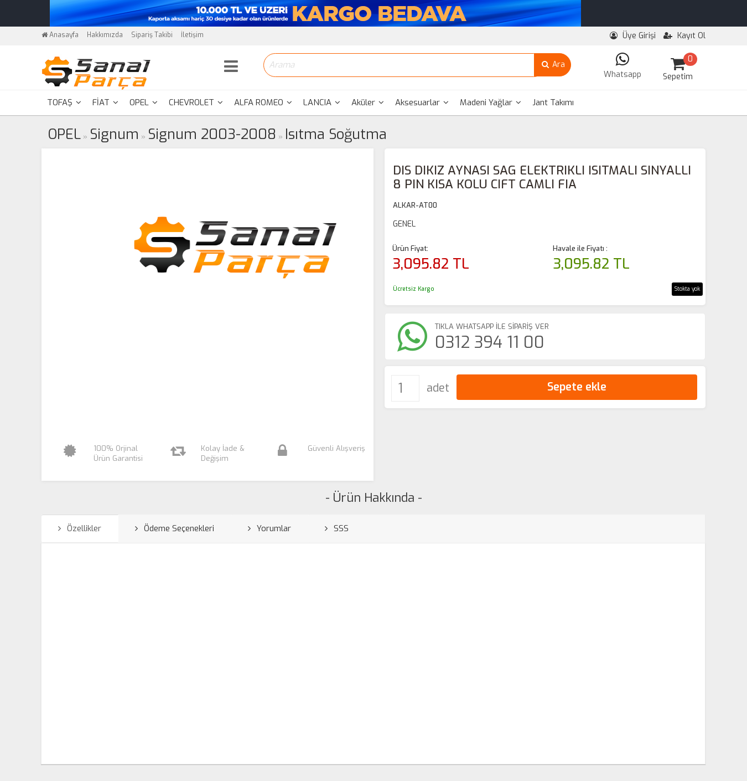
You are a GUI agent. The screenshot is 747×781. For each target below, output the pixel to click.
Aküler (367, 102)
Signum (114, 134)
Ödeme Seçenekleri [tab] (174, 528)
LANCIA (321, 102)
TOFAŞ (64, 102)
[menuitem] (64, 102)
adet (438, 388)
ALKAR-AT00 (415, 205)
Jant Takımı (553, 102)
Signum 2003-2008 (212, 134)
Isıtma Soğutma (336, 134)
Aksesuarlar (422, 102)
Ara (552, 64)
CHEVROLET (196, 102)
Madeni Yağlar (490, 102)
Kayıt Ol (684, 35)
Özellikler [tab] (79, 528)
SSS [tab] (337, 528)
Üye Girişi (633, 35)
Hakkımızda (105, 34)
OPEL (143, 102)
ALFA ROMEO (263, 102)
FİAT (105, 102)
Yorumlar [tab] (269, 528)
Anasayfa (60, 34)
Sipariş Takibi (152, 34)
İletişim (192, 34)
